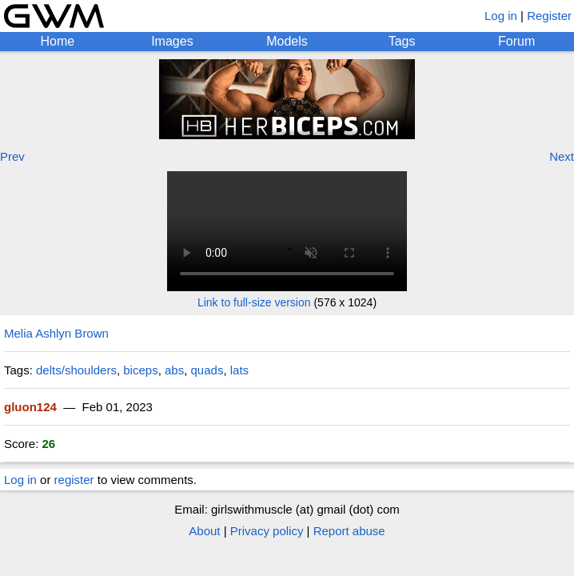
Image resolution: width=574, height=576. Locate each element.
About (204, 531)
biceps (140, 370)
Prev (12, 156)
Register (549, 15)
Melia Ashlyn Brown (56, 333)
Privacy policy (267, 531)
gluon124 (30, 407)
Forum (516, 41)
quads (207, 370)
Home (57, 41)
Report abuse (349, 531)
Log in (500, 15)
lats (239, 370)
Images (172, 41)
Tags (402, 41)
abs (174, 370)
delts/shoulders (76, 370)
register (74, 479)
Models (287, 41)
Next (561, 156)
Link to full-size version (254, 302)
